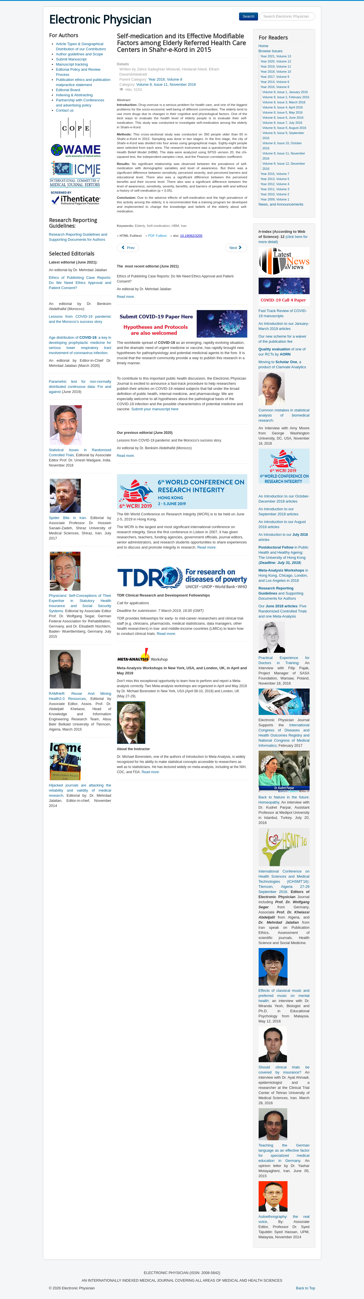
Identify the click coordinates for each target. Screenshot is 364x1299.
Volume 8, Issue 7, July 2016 (283, 122)
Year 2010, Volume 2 (275, 194)
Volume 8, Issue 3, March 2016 (284, 102)
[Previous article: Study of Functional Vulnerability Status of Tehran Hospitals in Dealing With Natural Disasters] (128, 248)
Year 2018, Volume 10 (276, 71)
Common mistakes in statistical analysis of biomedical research (284, 415)
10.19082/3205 (191, 236)
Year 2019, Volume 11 (276, 66)
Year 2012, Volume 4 (275, 184)
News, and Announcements (281, 204)
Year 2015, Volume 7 (275, 173)
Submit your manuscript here (154, 409)
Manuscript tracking (72, 64)
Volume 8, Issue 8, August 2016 (284, 127)
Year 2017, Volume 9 (275, 76)
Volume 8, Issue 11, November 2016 (166, 84)
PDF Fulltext (157, 236)
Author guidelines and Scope (79, 54)
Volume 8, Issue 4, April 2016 (283, 107)
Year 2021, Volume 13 (276, 56)
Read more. (126, 297)
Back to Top (305, 1288)
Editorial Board (68, 90)
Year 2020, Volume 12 (276, 61)
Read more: (206, 547)
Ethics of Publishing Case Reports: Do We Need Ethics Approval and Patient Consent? (80, 282)
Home (264, 46)
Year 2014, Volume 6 (275, 81)
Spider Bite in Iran (67, 518)
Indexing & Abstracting (74, 95)
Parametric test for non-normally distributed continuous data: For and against (80, 386)
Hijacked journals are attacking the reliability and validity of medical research (80, 790)
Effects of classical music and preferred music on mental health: (284, 995)
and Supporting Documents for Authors (281, 593)
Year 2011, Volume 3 (275, 189)
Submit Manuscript (71, 59)
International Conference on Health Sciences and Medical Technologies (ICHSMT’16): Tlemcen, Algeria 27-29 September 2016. (284, 881)
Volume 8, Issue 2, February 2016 (286, 97)
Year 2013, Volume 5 (275, 179)
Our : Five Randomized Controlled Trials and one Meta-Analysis (283, 611)
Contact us (65, 110)
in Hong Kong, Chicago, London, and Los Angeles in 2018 (283, 575)
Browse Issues (271, 51)
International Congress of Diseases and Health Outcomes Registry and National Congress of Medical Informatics (284, 735)
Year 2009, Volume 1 (275, 199)
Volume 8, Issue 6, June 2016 (283, 117)
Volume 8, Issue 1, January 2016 (285, 92)
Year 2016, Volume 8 (165, 79)
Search (248, 16)
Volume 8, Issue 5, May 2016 (283, 112)
